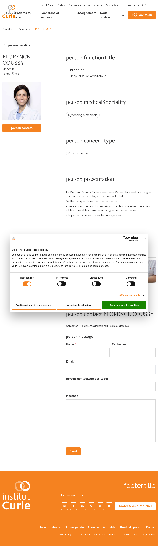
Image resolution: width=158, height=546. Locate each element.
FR (153, 7)
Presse (151, 527)
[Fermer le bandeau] (145, 238)
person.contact (22, 128)
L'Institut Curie (46, 5)
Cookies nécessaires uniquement (34, 305)
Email (70, 361)
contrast (132, 5)
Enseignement (86, 13)
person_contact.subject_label (88, 378)
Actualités (110, 527)
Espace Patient (113, 5)
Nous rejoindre (75, 527)
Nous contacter (51, 527)
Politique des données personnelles (97, 534)
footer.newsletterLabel (135, 506)
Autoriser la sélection (79, 305)
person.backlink (16, 45)
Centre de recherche (79, 5)
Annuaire (97, 5)
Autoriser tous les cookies (124, 305)
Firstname (119, 344)
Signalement (149, 534)
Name (71, 344)
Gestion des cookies (129, 534)
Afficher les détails (129, 295)
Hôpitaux (60, 5)
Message (73, 395)
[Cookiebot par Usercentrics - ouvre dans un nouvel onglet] (124, 238)
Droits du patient (131, 527)
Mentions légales (66, 534)
